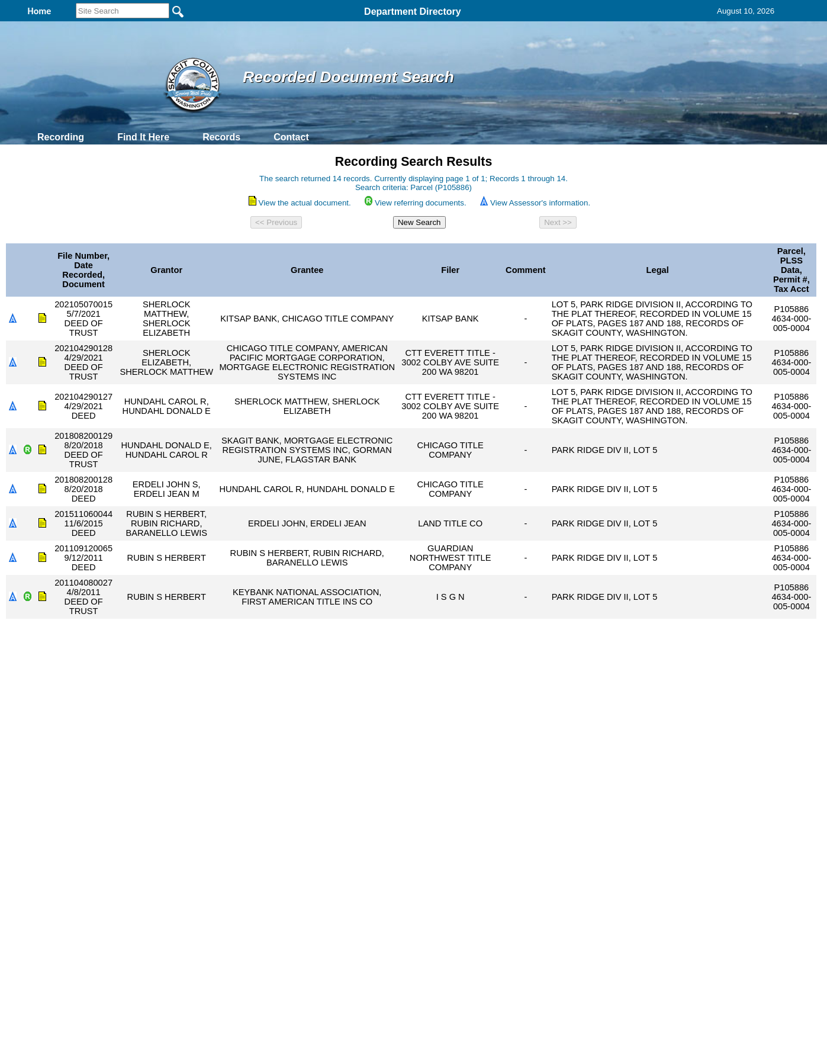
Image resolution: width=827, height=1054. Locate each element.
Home (299, 910)
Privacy (408, 910)
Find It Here (143, 137)
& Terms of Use (452, 910)
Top (216, 910)
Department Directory (412, 12)
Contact (291, 137)
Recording (60, 137)
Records (221, 137)
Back (252, 910)
